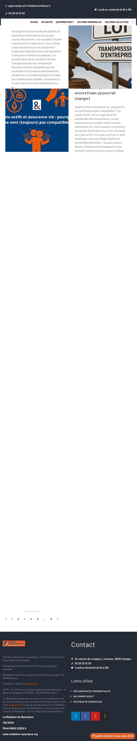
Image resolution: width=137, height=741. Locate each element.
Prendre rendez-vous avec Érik (113, 736)
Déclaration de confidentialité (92, 691)
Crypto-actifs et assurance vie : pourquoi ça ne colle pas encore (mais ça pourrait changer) (99, 90)
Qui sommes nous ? (83, 696)
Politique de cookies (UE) (87, 701)
